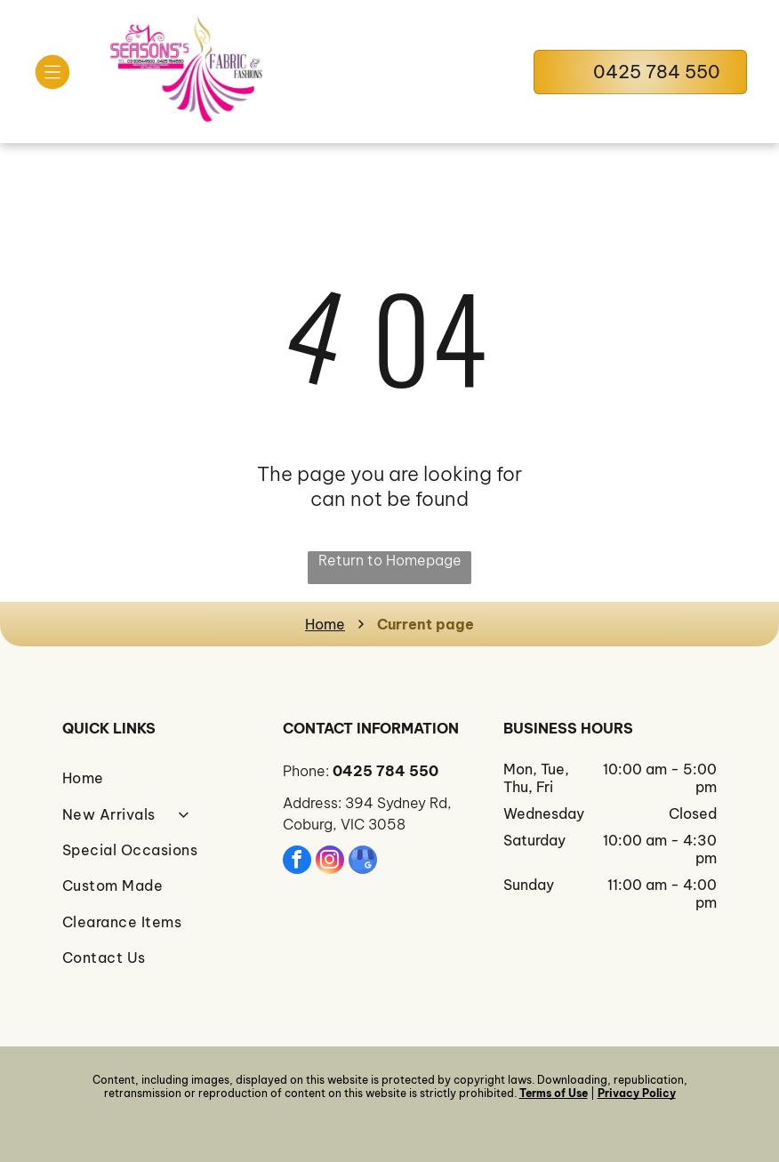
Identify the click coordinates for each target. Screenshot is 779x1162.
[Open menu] (52, 72)
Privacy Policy (637, 1093)
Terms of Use (553, 1093)
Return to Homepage (390, 560)
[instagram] (330, 861)
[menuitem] (169, 778)
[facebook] (297, 861)
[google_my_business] (363, 861)
